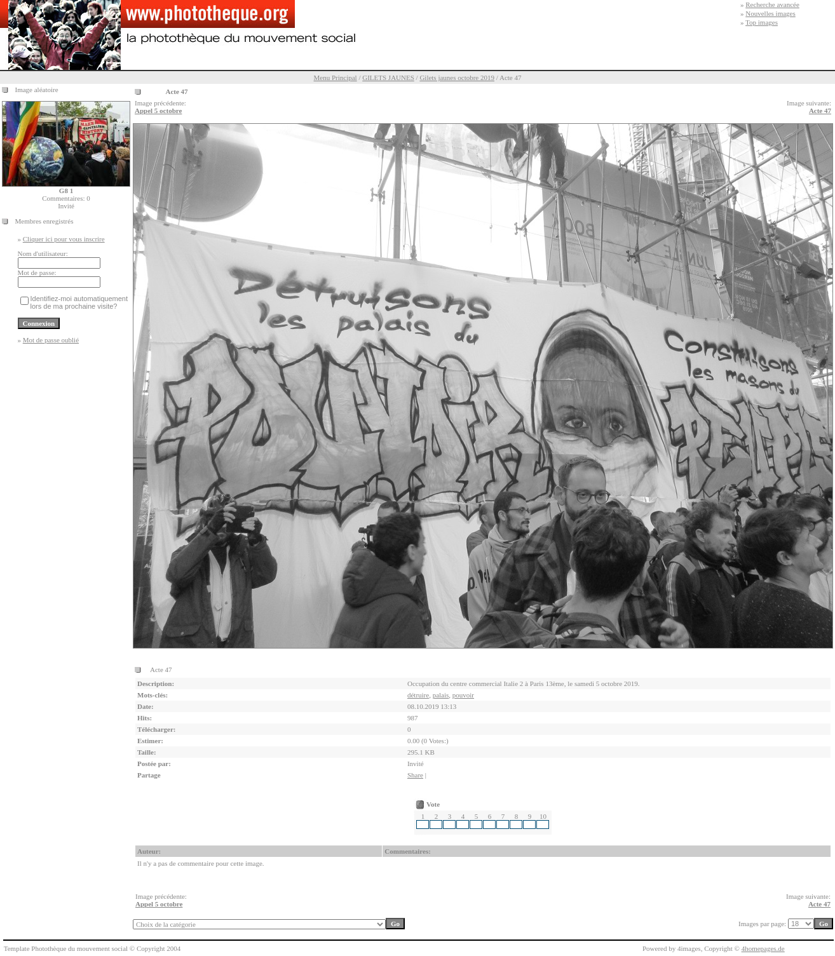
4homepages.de (763, 948)
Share (415, 775)
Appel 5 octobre (158, 110)
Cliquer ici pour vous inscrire (64, 239)
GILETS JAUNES (388, 77)
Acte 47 (820, 110)
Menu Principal (335, 77)
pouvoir (463, 695)
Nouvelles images (770, 13)
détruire (418, 695)
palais (441, 695)
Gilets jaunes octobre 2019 (456, 77)
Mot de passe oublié (51, 340)
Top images (761, 22)
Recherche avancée (772, 4)
